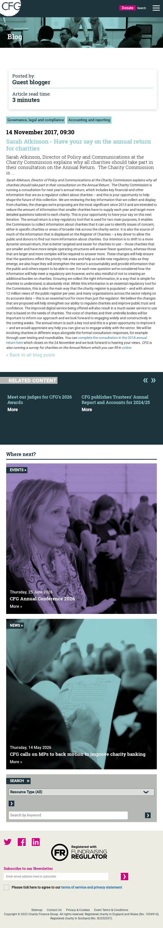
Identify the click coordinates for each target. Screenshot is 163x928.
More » (16, 606)
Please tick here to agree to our (67, 887)
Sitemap (36, 910)
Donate (127, 7)
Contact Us (54, 910)
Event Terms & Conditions (111, 910)
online (126, 348)
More (12, 409)
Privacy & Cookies (78, 910)
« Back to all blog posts (30, 355)
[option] (44, 402)
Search (141, 8)
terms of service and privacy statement (91, 887)
